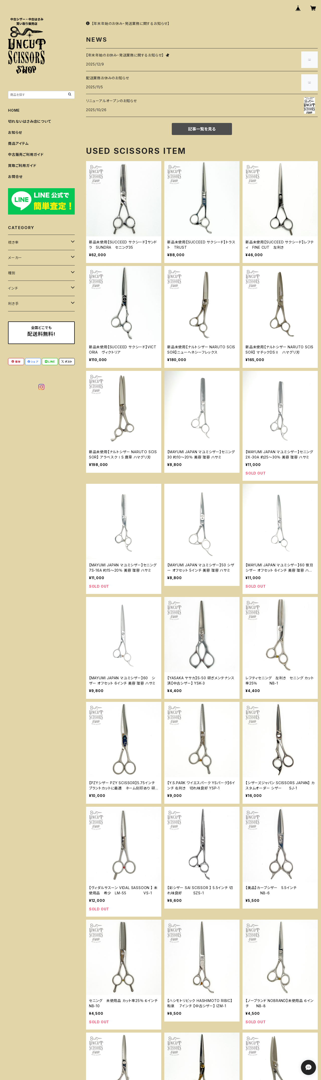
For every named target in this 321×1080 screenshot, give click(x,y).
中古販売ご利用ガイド (26, 154)
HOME (14, 110)
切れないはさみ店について (29, 121)
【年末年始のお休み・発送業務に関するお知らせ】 (128, 23)
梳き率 (13, 242)
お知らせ (15, 132)
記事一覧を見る (202, 128)
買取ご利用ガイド (22, 165)
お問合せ (15, 176)
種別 (12, 273)
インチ (13, 288)
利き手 (13, 303)
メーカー (15, 257)
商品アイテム (18, 143)
